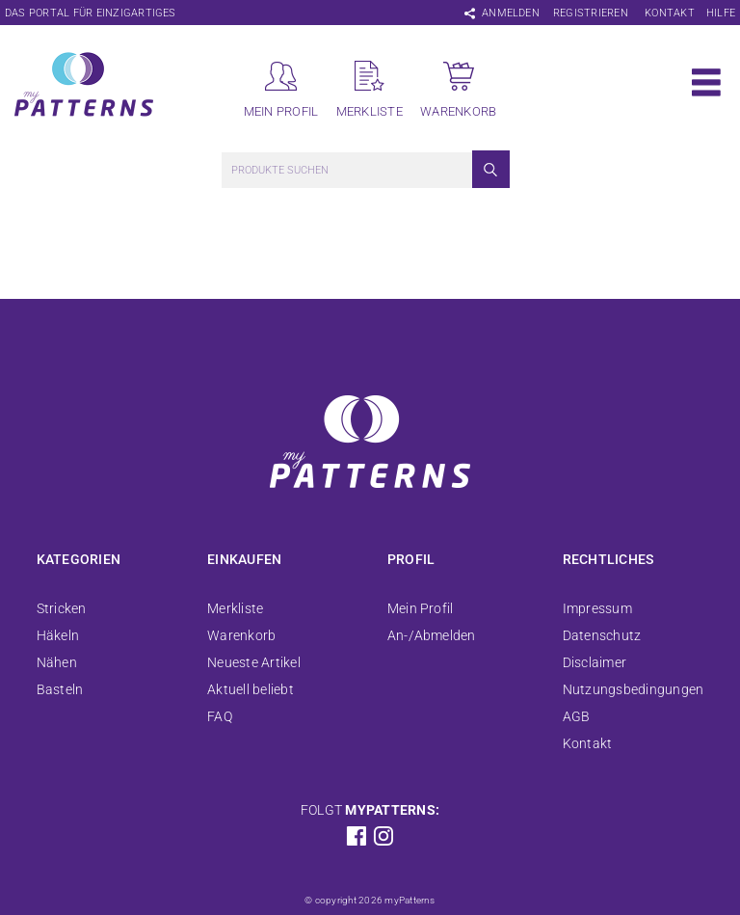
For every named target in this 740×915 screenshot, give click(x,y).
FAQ (219, 716)
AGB (577, 716)
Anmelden (511, 13)
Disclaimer (594, 662)
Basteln (60, 689)
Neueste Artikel (254, 662)
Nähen (57, 662)
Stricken (62, 608)
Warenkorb (241, 635)
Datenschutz (602, 635)
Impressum (597, 608)
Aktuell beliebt (250, 689)
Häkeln (58, 635)
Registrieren (590, 13)
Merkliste (235, 608)
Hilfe (720, 13)
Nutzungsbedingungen (633, 689)
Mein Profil (420, 608)
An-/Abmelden (431, 635)
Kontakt (670, 13)
